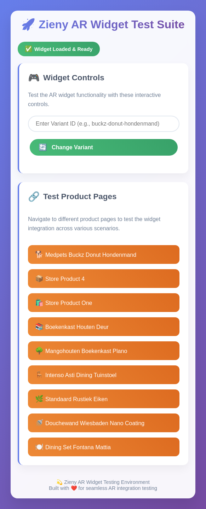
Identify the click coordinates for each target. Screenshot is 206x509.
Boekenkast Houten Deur (72, 326)
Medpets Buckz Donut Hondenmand (85, 254)
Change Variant (66, 147)
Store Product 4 (60, 278)
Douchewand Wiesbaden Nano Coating (89, 423)
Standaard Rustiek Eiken (71, 399)
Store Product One (63, 302)
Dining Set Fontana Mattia (73, 447)
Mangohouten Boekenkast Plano (81, 350)
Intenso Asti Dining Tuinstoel (75, 374)
